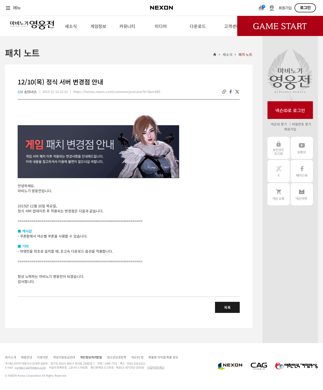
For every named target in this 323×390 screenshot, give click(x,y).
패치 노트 (245, 54)
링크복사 (224, 91)
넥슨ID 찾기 (279, 124)
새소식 (227, 54)
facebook (230, 91)
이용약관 (42, 357)
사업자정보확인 (156, 367)
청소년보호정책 (116, 357)
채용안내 (26, 357)
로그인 (305, 8)
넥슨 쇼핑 (278, 194)
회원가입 (285, 8)
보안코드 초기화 (278, 148)
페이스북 (302, 171)
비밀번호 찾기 (301, 124)
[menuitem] (71, 26)
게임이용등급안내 (64, 357)
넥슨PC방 (137, 357)
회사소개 (10, 357)
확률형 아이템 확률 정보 (163, 357)
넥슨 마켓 (302, 194)
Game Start (280, 26)
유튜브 (302, 148)
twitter (237, 91)
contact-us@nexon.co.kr (30, 367)
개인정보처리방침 (91, 357)
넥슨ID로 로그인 (290, 110)
